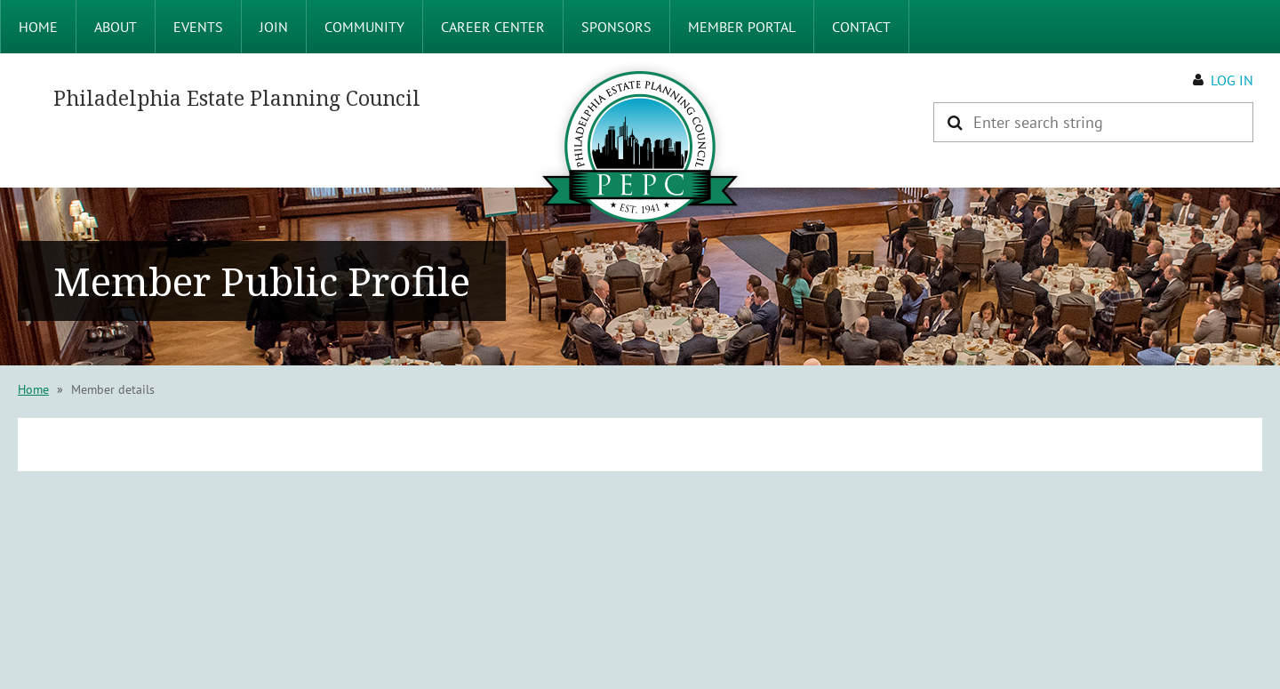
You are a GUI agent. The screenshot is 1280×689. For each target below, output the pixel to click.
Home (33, 389)
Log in (1232, 80)
